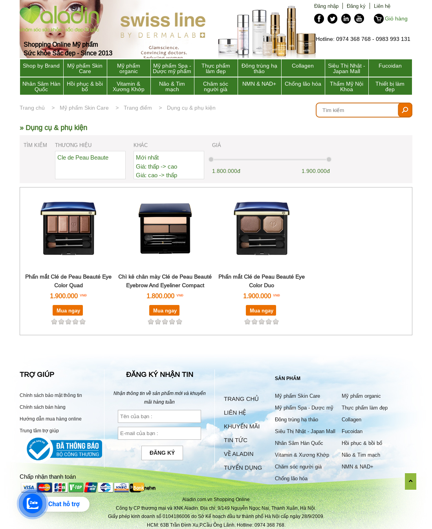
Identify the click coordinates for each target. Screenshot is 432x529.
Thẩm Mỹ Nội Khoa (346, 86)
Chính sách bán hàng (43, 407)
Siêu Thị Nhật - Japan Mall (346, 68)
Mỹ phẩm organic (128, 68)
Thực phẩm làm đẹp (215, 68)
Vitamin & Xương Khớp (129, 86)
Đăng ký (356, 6)
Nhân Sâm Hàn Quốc (41, 86)
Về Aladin (239, 453)
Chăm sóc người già (215, 86)
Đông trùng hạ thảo (259, 68)
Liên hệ (382, 6)
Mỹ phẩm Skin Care (85, 68)
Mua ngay (68, 310)
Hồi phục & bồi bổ (85, 86)
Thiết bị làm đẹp (390, 86)
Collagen (303, 65)
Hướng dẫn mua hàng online (51, 419)
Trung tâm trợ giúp (39, 430)
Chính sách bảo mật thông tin (51, 395)
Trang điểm (138, 108)
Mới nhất (147, 157)
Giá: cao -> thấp (156, 175)
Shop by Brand (41, 65)
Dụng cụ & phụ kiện (191, 108)
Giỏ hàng (396, 18)
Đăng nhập (326, 6)
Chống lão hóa (303, 84)
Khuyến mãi (242, 426)
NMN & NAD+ (259, 84)
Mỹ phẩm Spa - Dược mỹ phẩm (172, 68)
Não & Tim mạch (172, 86)
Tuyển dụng (243, 467)
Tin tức (235, 440)
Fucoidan (390, 65)
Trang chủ (32, 108)
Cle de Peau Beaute (82, 157)
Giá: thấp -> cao (156, 166)
